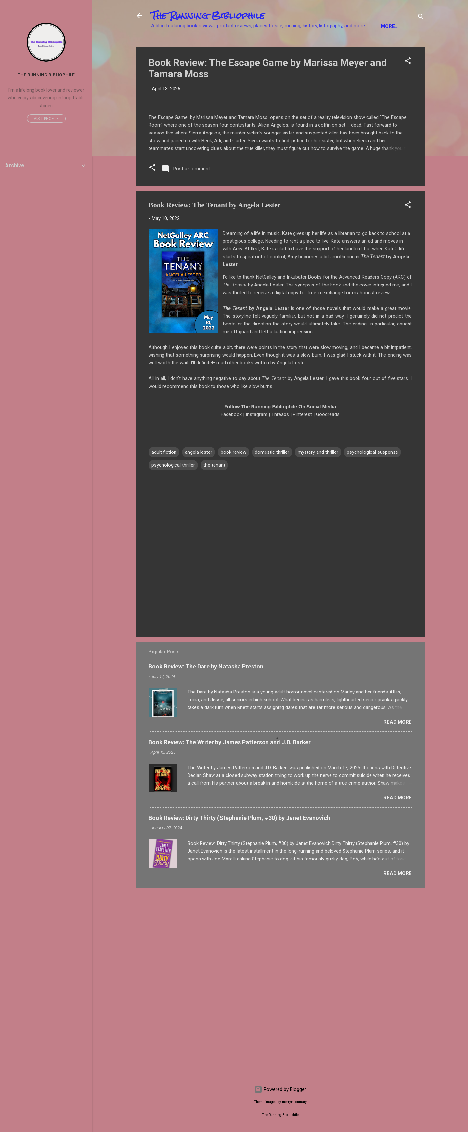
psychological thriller (173, 652)
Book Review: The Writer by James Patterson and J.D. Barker (230, 929)
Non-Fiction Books (230, 46)
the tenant (214, 652)
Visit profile (46, 118)
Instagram (256, 602)
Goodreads (328, 602)
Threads (280, 602)
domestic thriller (272, 639)
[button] (408, 82)
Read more (398, 909)
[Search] (421, 18)
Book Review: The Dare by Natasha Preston (206, 853)
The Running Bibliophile (208, 15)
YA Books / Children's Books (305, 46)
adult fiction (163, 639)
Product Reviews (378, 46)
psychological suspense (372, 639)
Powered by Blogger (280, 1089)
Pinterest (302, 602)
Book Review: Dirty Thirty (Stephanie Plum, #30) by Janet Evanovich (239, 1004)
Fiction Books (175, 46)
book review (233, 639)
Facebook (231, 602)
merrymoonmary (294, 1102)
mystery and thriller (318, 639)
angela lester (198, 639)
